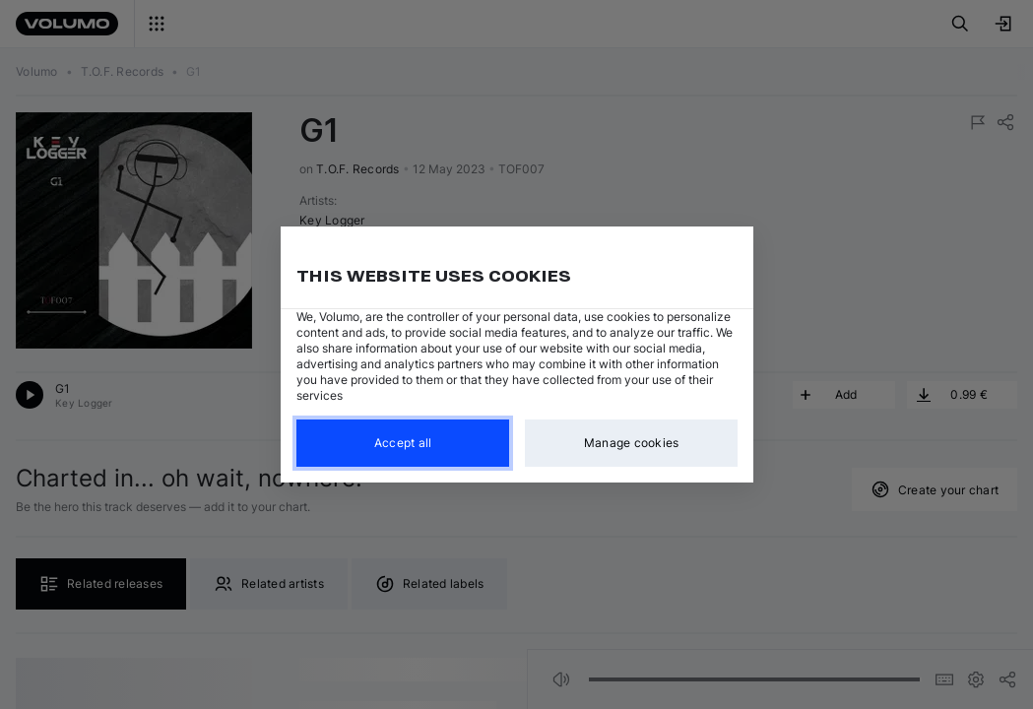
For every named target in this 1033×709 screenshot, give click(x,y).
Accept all (402, 442)
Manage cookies (630, 442)
